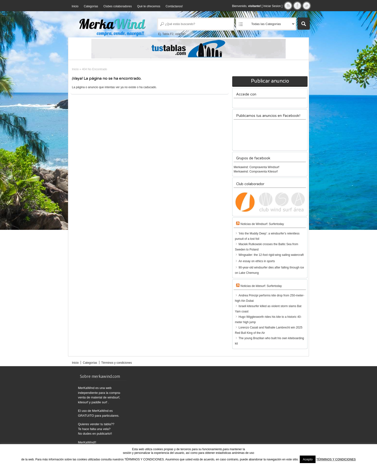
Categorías (91, 6)
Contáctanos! (174, 6)
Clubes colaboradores (117, 6)
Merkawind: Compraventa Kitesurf (256, 171)
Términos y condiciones (116, 362)
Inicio (75, 6)
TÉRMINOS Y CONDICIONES (336, 459)
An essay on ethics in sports (257, 261)
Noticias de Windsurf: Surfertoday (262, 224)
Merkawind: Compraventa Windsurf (256, 167)
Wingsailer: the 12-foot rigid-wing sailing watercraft (271, 255)
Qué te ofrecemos (148, 6)
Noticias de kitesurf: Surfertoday (261, 286)
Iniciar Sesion (272, 6)
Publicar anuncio (270, 81)
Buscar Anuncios (304, 23)
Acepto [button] (307, 459)
